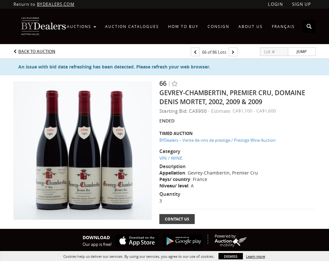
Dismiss (230, 256)
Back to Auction (36, 51)
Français (283, 26)
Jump (302, 51)
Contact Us (177, 219)
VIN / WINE (170, 158)
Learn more (255, 256)
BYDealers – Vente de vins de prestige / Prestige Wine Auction (217, 140)
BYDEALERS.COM (56, 4)
